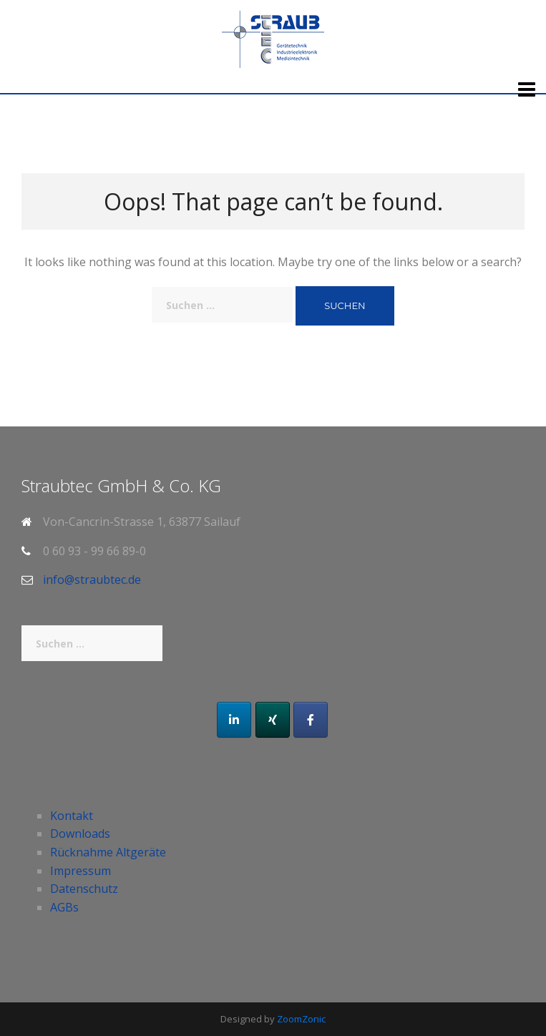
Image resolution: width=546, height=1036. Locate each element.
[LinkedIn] (234, 720)
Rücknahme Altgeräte (108, 852)
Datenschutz (84, 888)
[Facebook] (310, 720)
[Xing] (272, 720)
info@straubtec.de (92, 579)
